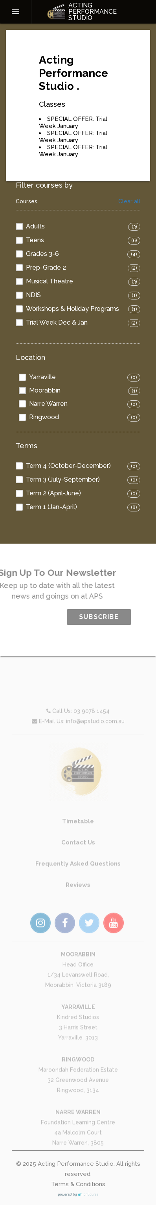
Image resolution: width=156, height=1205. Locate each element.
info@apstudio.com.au (95, 735)
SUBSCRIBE (113, 617)
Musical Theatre (49, 281)
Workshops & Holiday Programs (72, 308)
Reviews (78, 899)
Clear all (129, 201)
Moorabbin (45, 390)
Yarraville (42, 377)
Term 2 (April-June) (53, 493)
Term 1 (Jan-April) (51, 507)
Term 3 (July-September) (63, 479)
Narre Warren (48, 403)
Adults (35, 226)
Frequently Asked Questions (78, 878)
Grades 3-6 (42, 253)
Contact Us (78, 856)
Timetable (78, 835)
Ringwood (44, 417)
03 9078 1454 (91, 725)
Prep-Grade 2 (46, 267)
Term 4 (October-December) (68, 465)
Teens (35, 240)
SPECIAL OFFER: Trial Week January (73, 122)
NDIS (33, 295)
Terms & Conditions (78, 1184)
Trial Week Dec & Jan (57, 322)
